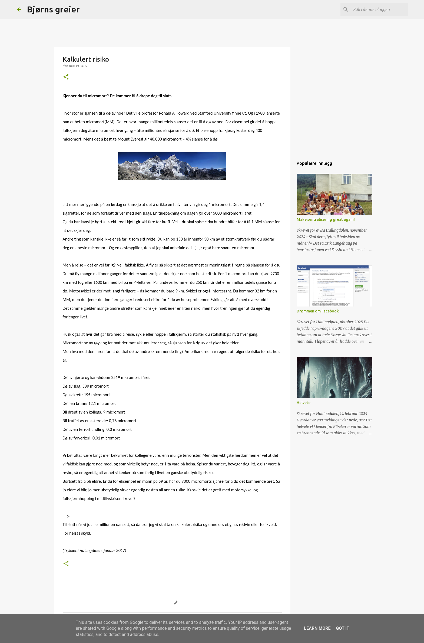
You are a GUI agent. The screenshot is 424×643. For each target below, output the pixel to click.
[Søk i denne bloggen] (379, 9)
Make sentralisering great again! (326, 219)
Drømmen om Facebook (318, 311)
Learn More (317, 628)
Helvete (303, 403)
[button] (66, 77)
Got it (342, 628)
